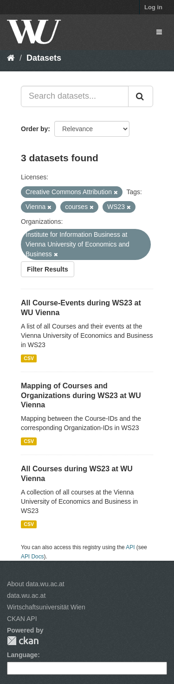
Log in (153, 7)
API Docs (32, 556)
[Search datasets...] (75, 96)
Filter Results (47, 269)
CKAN (23, 641)
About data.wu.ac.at (35, 584)
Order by (34, 129)
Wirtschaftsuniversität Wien (46, 607)
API (130, 547)
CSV (29, 358)
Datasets (43, 58)
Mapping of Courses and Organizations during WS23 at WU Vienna (81, 395)
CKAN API (22, 618)
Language (22, 655)
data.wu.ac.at (26, 595)
